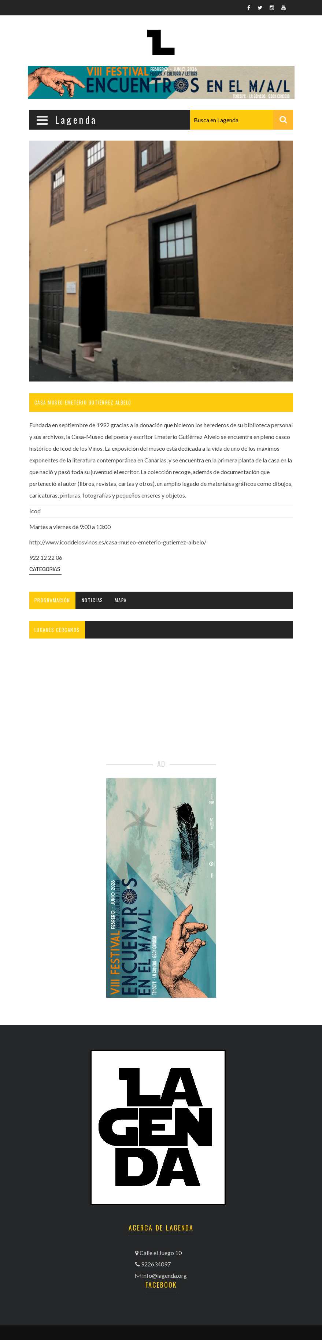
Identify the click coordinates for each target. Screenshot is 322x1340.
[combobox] (241, 120)
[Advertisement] (161, 703)
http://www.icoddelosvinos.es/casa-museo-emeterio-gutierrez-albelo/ (117, 542)
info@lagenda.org (164, 1275)
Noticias (92, 600)
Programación (52, 600)
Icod (35, 510)
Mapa (121, 600)
